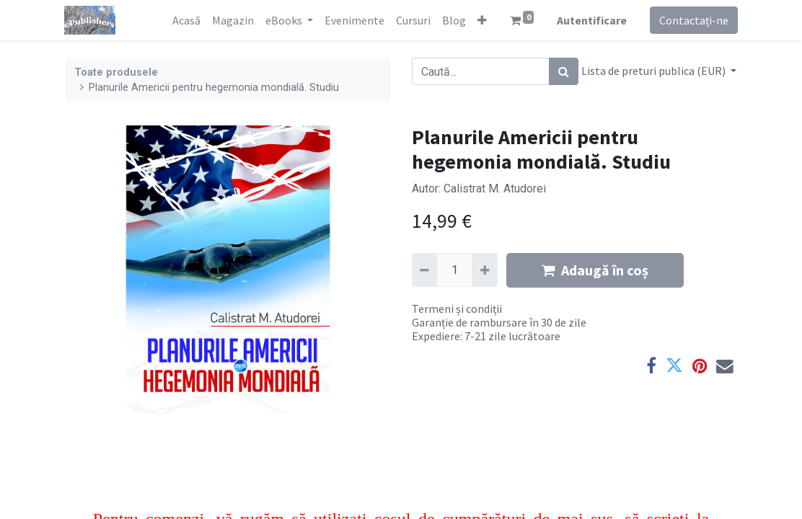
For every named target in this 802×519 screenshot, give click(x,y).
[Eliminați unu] (424, 269)
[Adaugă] (484, 269)
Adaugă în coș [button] (595, 270)
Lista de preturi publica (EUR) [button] (654, 70)
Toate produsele (116, 72)
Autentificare (590, 20)
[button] (480, 20)
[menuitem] (184, 20)
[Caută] (563, 71)
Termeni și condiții (457, 308)
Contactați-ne (692, 20)
